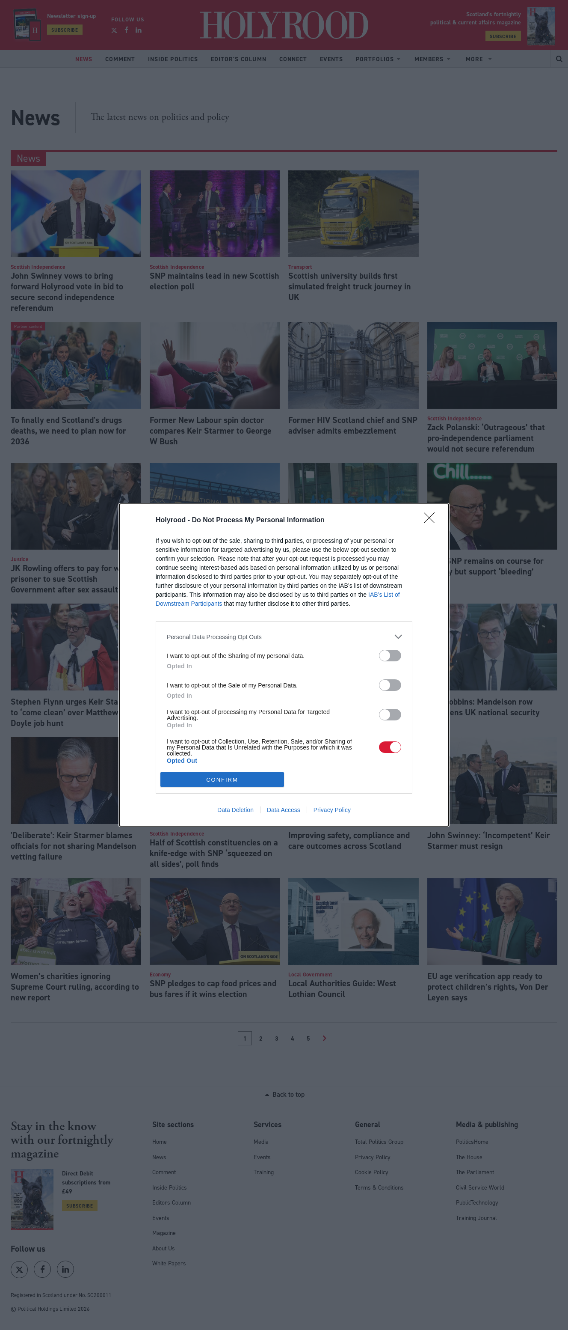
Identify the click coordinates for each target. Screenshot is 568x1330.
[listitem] (284, 636)
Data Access (283, 809)
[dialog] (284, 665)
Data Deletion (235, 809)
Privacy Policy (332, 809)
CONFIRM (222, 780)
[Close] (432, 520)
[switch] (390, 655)
